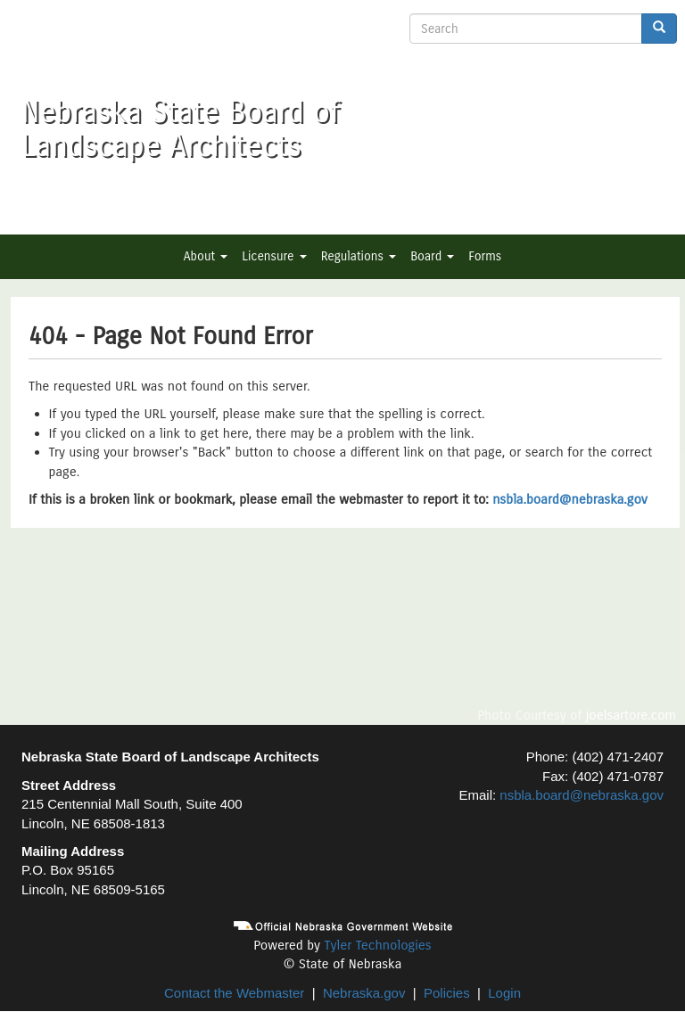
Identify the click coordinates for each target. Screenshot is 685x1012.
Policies (447, 992)
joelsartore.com (631, 715)
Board (432, 256)
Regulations (358, 256)
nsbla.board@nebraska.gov (570, 499)
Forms (484, 256)
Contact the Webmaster (234, 992)
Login (504, 992)
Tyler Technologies (377, 945)
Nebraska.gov (364, 992)
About (205, 256)
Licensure (274, 256)
